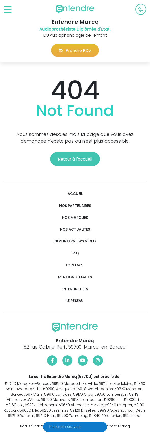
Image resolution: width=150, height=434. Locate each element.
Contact (75, 265)
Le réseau (75, 301)
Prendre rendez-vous (65, 427)
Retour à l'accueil (75, 159)
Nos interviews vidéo (75, 241)
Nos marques (75, 217)
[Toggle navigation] (8, 9)
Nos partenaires (75, 206)
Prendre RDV (75, 50)
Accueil (75, 194)
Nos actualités (75, 229)
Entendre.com (75, 289)
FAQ (75, 253)
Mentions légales (75, 277)
